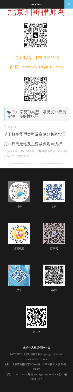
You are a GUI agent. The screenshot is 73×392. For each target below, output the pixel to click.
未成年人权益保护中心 (36, 347)
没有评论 (30, 151)
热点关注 (12, 151)
